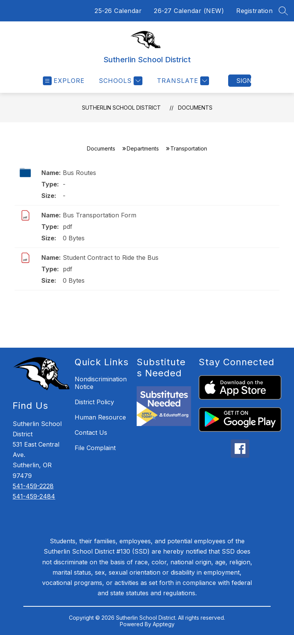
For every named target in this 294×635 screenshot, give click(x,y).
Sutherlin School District (121, 107)
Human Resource (100, 417)
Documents (195, 107)
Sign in (243, 80)
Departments (143, 148)
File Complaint (95, 448)
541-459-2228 (33, 486)
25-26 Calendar (118, 11)
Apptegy (164, 624)
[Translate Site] (182, 81)
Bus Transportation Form (99, 215)
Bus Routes (79, 173)
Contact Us (91, 432)
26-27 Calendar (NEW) (189, 11)
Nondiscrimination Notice (101, 382)
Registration (254, 11)
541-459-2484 (34, 496)
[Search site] (283, 10)
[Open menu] (64, 81)
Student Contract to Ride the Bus (110, 257)
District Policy (94, 402)
